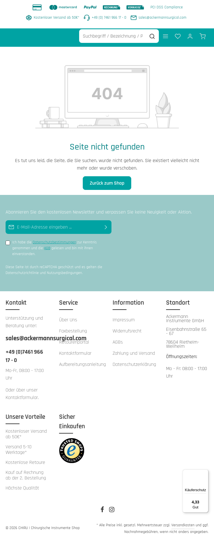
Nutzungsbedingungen (64, 269)
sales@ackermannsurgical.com (27, 335)
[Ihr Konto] (190, 32)
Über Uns (68, 316)
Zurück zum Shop (107, 180)
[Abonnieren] (106, 224)
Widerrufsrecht (127, 327)
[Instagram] (112, 508)
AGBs (118, 339)
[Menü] (165, 32)
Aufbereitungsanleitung (82, 361)
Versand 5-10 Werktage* (18, 446)
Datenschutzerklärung (134, 361)
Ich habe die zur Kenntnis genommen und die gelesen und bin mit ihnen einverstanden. (54, 244)
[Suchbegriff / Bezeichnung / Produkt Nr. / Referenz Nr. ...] (112, 33)
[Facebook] (102, 508)
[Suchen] (152, 33)
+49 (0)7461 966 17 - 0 (24, 353)
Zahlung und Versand (134, 350)
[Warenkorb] (202, 32)
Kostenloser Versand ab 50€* (26, 430)
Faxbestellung (73, 327)
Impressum (124, 316)
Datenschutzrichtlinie (22, 269)
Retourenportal (74, 339)
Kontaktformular (22, 394)
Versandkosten (182, 521)
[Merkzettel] (177, 32)
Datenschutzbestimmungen (54, 239)
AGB (47, 245)
